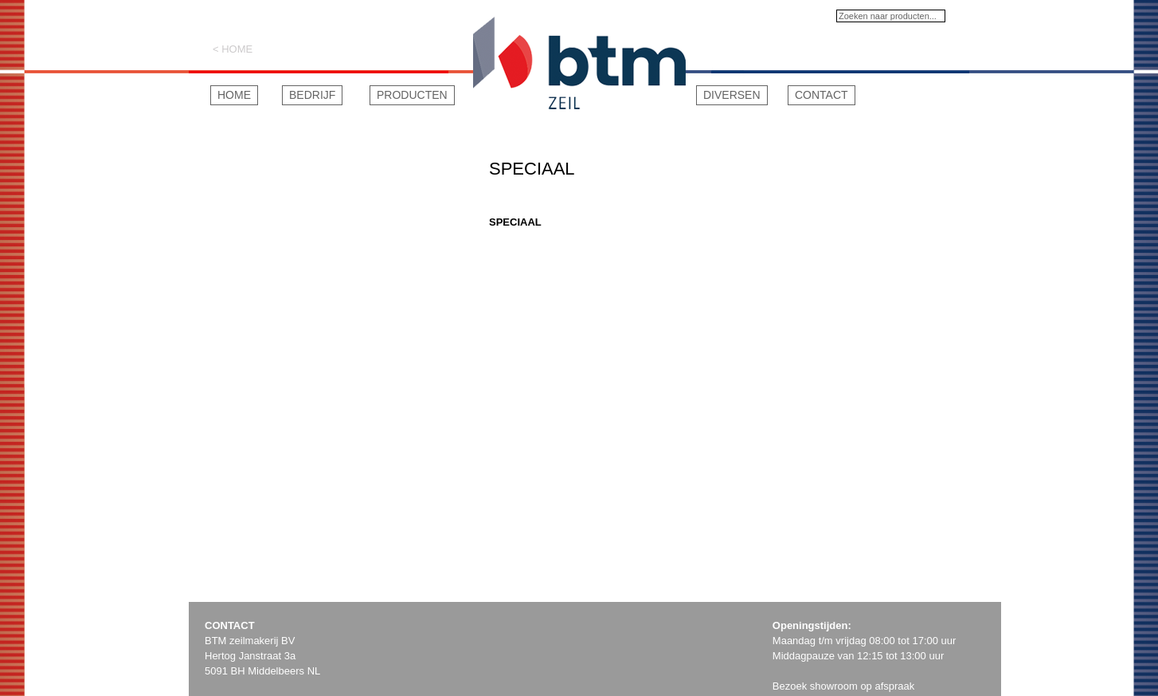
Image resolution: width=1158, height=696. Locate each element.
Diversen (732, 94)
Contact (821, 94)
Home (234, 94)
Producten (412, 94)
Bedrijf (312, 94)
